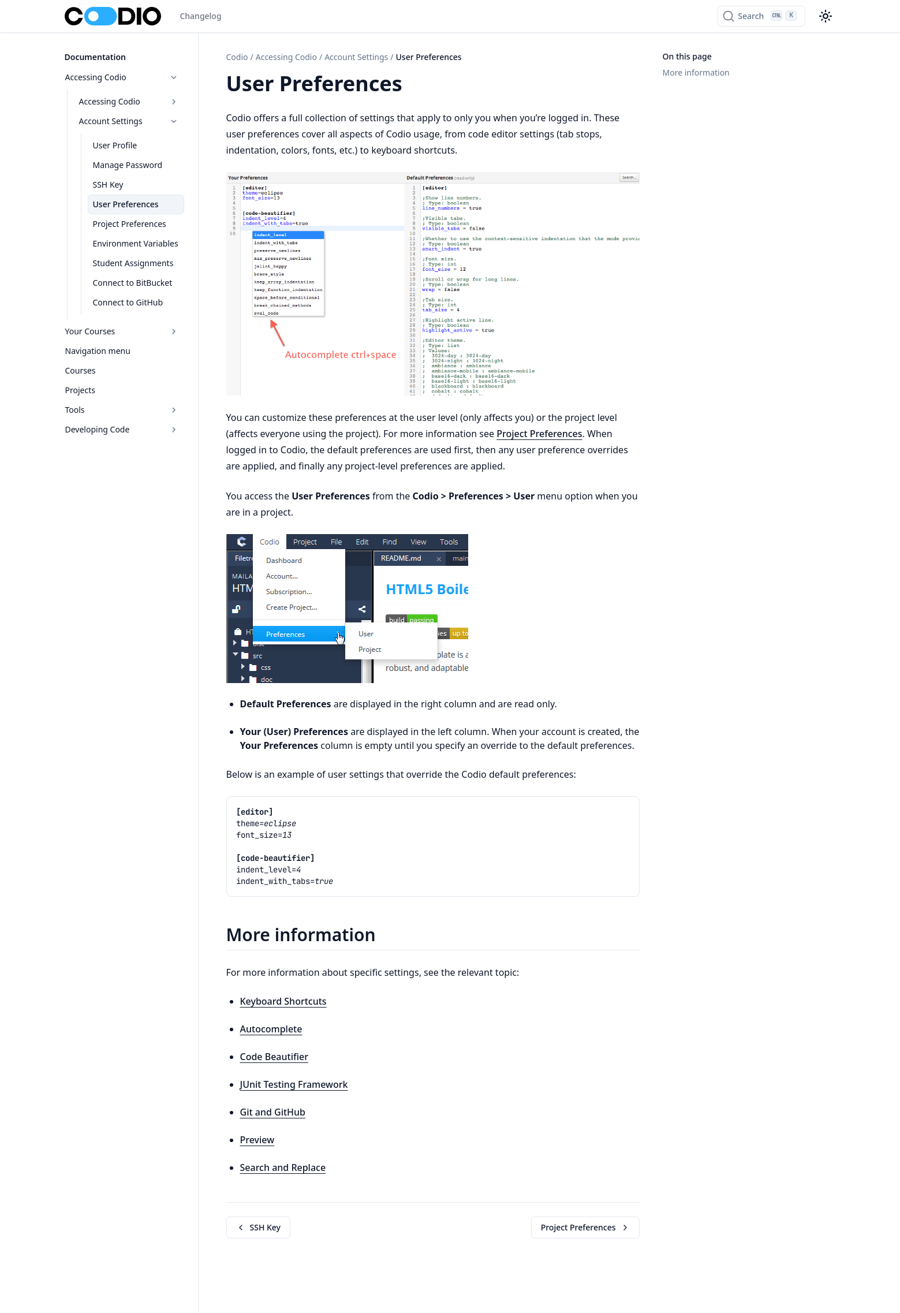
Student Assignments (133, 263)
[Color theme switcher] (825, 16)
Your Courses (122, 331)
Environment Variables (135, 243)
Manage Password (128, 164)
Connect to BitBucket (133, 282)
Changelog (200, 15)
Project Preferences (129, 223)
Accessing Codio (122, 77)
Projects (80, 390)
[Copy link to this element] (415, 85)
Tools (122, 409)
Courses (80, 370)
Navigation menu (97, 350)
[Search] (761, 16)
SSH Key (108, 184)
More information (696, 72)
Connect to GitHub (128, 302)
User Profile (115, 145)
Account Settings (129, 120)
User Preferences (126, 204)
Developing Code (122, 429)
